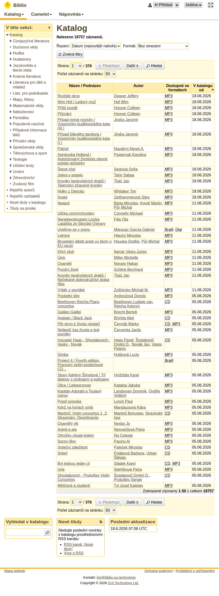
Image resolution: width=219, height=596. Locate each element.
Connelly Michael (128, 213)
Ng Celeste (123, 435)
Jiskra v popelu (70, 175)
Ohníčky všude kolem (76, 435)
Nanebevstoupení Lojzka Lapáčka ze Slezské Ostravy (82, 221)
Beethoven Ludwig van (133, 302)
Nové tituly (70, 521)
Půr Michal (123, 207)
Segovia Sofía (126, 169)
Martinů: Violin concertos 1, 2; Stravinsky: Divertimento (82, 415)
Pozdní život (68, 269)
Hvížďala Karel (126, 375)
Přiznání (65, 114)
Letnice (64, 235)
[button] (177, 5)
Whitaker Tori (125, 191)
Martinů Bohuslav (128, 413)
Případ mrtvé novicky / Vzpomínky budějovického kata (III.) (84, 124)
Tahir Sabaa (124, 175)
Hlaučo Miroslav (127, 235)
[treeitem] (28, 35)
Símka (63, 355)
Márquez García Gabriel (134, 230)
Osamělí (65, 264)
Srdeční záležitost (73, 447)
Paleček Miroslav (128, 447)
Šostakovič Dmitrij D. (131, 475)
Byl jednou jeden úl (74, 463)
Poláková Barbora (129, 453)
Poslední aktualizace (133, 521)
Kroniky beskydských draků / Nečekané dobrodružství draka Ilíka (83, 279)
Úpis (61, 258)
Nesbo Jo (122, 424)
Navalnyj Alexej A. (129, 149)
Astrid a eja (67, 429)
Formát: (129, 46)
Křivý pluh (66, 252)
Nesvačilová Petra (129, 429)
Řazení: (63, 46)
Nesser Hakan (126, 264)
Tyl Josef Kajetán (128, 486)
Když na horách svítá (75, 407)
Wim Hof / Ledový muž (77, 102)
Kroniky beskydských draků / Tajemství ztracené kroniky (82, 183)
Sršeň (63, 453)
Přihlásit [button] (163, 5)
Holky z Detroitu (71, 191)
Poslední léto (69, 296)
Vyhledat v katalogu (27, 521)
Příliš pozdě (68, 108)
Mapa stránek (14, 571)
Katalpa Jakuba (127, 385)
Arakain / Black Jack (75, 318)
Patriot (63, 149)
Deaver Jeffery (126, 96)
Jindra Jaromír (126, 120)
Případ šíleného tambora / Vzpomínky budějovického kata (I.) (84, 138)
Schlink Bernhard (128, 269)
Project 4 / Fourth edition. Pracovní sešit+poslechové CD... (80, 365)
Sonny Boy (67, 441)
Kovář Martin (151, 203)
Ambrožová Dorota (130, 296)
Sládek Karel (125, 463)
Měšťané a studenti (74, 486)
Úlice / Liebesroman (74, 385)
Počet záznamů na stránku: (80, 74)
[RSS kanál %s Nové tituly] (101, 521)
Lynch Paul (123, 401)
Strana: (63, 66)
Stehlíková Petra (128, 469)
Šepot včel (66, 169)
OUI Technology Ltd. (123, 583)
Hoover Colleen (127, 108)
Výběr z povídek (71, 290)
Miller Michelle (126, 258)
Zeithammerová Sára (131, 197)
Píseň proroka (69, 401)
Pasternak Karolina (130, 155)
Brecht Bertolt (125, 312)
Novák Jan (141, 344)
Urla (61, 469)
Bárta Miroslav (126, 203)
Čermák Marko (126, 324)
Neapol (64, 203)
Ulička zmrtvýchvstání (76, 213)
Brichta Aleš (124, 318)
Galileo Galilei (69, 312)
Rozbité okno (69, 96)
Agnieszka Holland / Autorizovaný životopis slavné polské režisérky (82, 159)
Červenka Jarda (127, 330)
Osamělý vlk (68, 424)
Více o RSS (74, 553)
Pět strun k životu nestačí (79, 324)
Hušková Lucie (126, 355)
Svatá (62, 197)
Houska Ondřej (126, 241)
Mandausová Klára (130, 407)
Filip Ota (121, 219)
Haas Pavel (123, 340)
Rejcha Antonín (127, 306)
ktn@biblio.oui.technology (116, 577)
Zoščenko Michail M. (131, 290)
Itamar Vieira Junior (130, 252)
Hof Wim (121, 102)
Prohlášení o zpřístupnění (195, 571)
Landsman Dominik (130, 391)
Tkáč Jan (121, 181)
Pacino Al (122, 441)
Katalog (72, 28)
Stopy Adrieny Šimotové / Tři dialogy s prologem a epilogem (83, 377)
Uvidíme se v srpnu (74, 230)
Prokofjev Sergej (128, 480)
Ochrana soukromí (159, 571)
